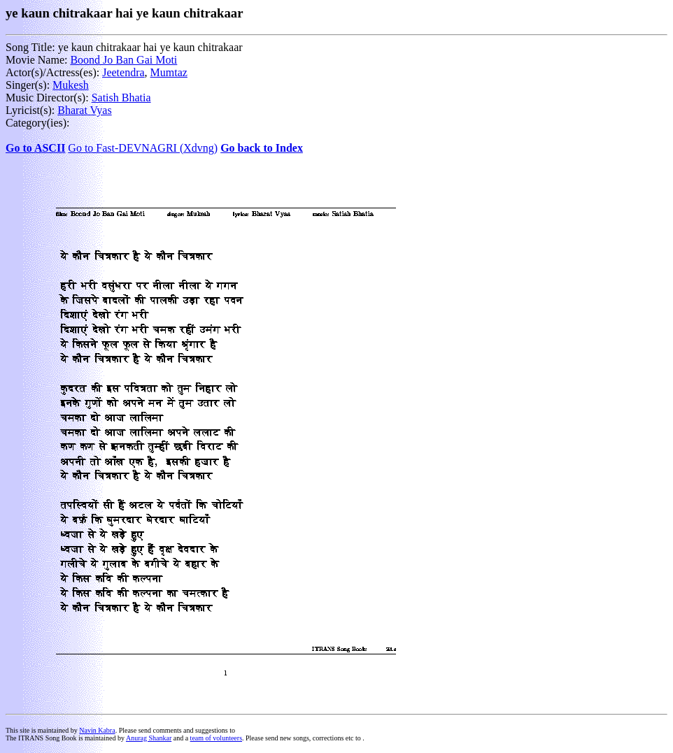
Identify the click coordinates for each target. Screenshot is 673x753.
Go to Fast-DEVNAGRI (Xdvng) (143, 148)
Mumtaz (168, 72)
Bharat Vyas (84, 110)
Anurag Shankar (148, 738)
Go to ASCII (35, 148)
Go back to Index (261, 148)
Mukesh (70, 85)
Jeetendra (123, 72)
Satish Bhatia (121, 97)
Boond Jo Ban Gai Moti (123, 60)
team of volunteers (216, 738)
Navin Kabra (97, 730)
